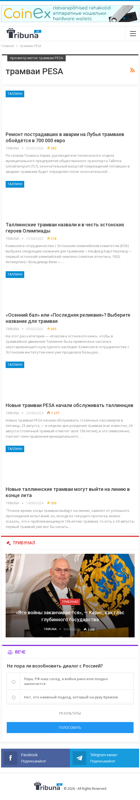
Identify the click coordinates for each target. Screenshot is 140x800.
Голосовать (70, 727)
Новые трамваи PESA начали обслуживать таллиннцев (69, 405)
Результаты (70, 713)
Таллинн (15, 94)
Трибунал (70, 602)
